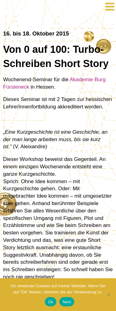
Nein (66, 302)
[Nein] (108, 295)
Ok (50, 302)
